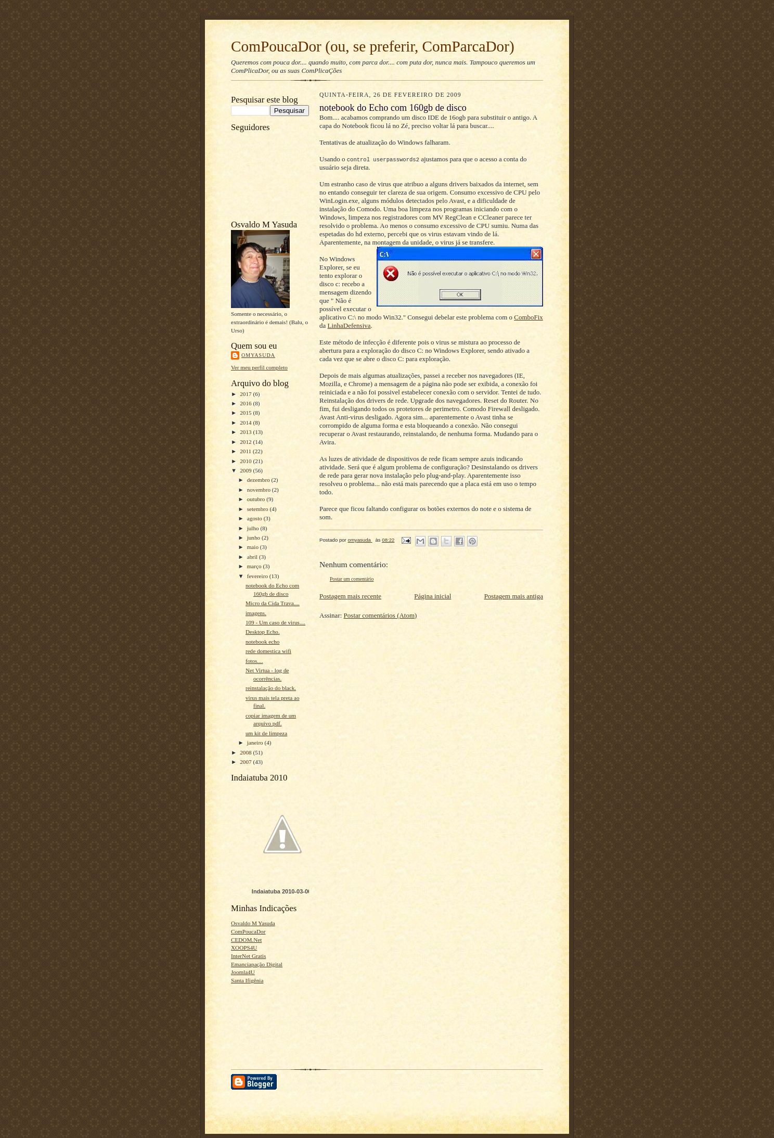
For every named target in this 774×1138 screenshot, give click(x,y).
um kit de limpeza (266, 733)
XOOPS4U (244, 947)
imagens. (256, 613)
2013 (246, 432)
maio (253, 547)
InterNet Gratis (248, 956)
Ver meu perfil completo (259, 367)
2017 (246, 394)
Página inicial (432, 596)
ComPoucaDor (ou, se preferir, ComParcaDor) (372, 46)
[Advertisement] (263, 1023)
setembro (258, 509)
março (255, 566)
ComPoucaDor (248, 931)
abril (253, 557)
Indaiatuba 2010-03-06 (281, 891)
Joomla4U (243, 972)
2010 (246, 461)
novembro (259, 490)
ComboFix (528, 317)
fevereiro (258, 576)
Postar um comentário (351, 579)
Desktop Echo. (263, 632)
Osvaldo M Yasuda (253, 923)
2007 (246, 762)
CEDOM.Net (246, 940)
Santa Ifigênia (247, 980)
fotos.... (254, 661)
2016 (246, 403)
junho (254, 537)
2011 (246, 451)
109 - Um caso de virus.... (275, 622)
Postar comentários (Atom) (380, 615)
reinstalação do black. (271, 688)
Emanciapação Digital (256, 964)
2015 (246, 413)
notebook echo (262, 641)
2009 (246, 470)
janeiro (256, 742)
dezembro (259, 480)
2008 (246, 752)
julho (254, 528)
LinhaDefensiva (349, 325)
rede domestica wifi (268, 651)
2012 (246, 442)
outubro (257, 499)
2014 (246, 422)
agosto (255, 518)
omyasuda (258, 355)
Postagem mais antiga (513, 596)
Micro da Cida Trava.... (273, 603)
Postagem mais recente (350, 596)
